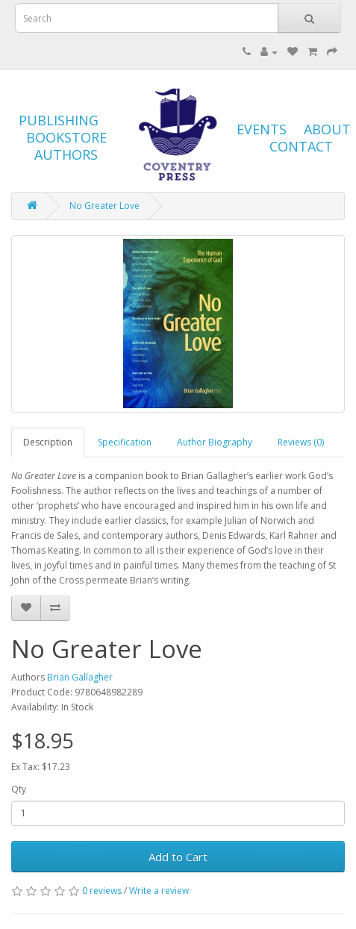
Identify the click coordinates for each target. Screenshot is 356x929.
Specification (125, 442)
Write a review (159, 890)
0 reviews (102, 890)
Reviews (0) (301, 442)
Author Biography (214, 442)
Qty (18, 789)
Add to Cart (178, 856)
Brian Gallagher (80, 677)
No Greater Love (104, 205)
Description (47, 442)
